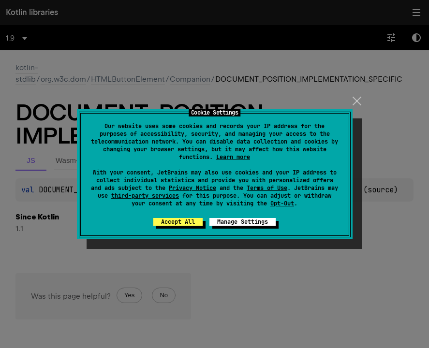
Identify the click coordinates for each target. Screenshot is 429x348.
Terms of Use (267, 188)
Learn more (233, 157)
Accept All (178, 222)
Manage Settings (242, 222)
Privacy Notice (192, 188)
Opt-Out (282, 203)
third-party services (145, 196)
